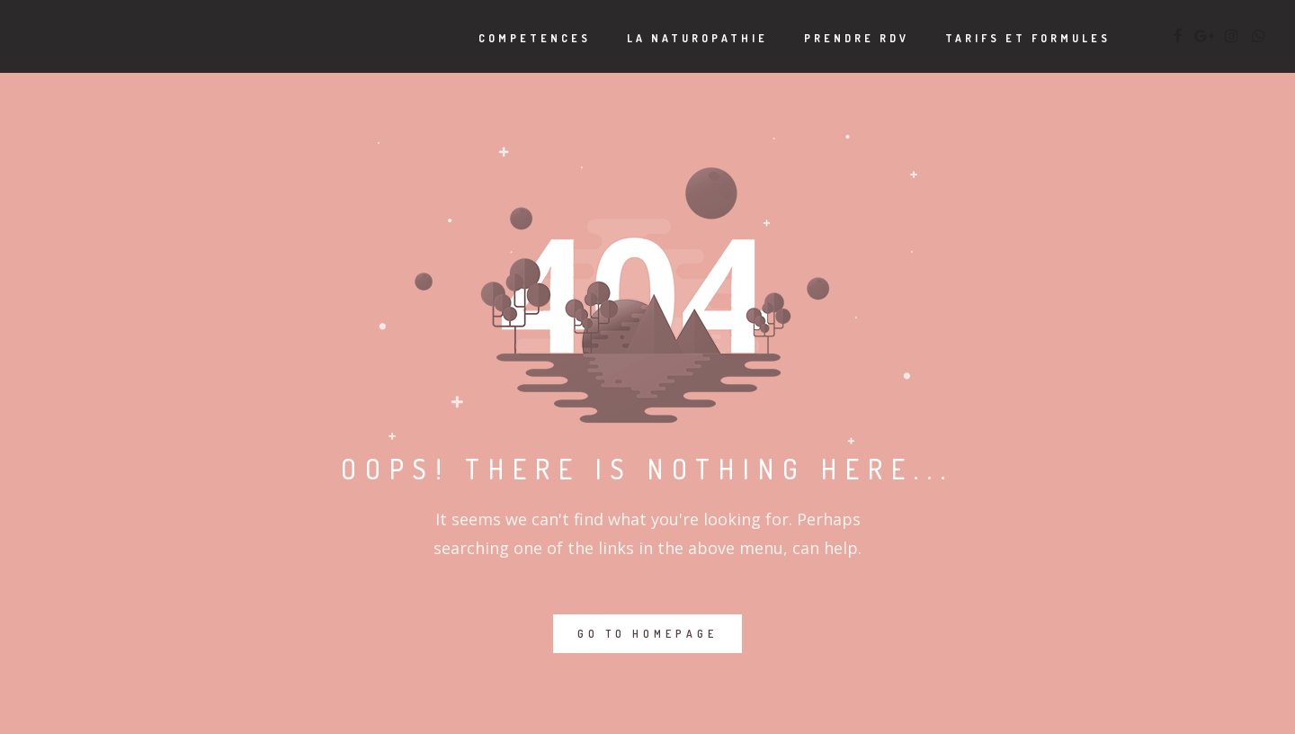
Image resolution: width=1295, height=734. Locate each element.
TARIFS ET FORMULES (947, 38)
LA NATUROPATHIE (616, 38)
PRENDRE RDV (775, 38)
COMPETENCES (453, 38)
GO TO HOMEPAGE (647, 633)
